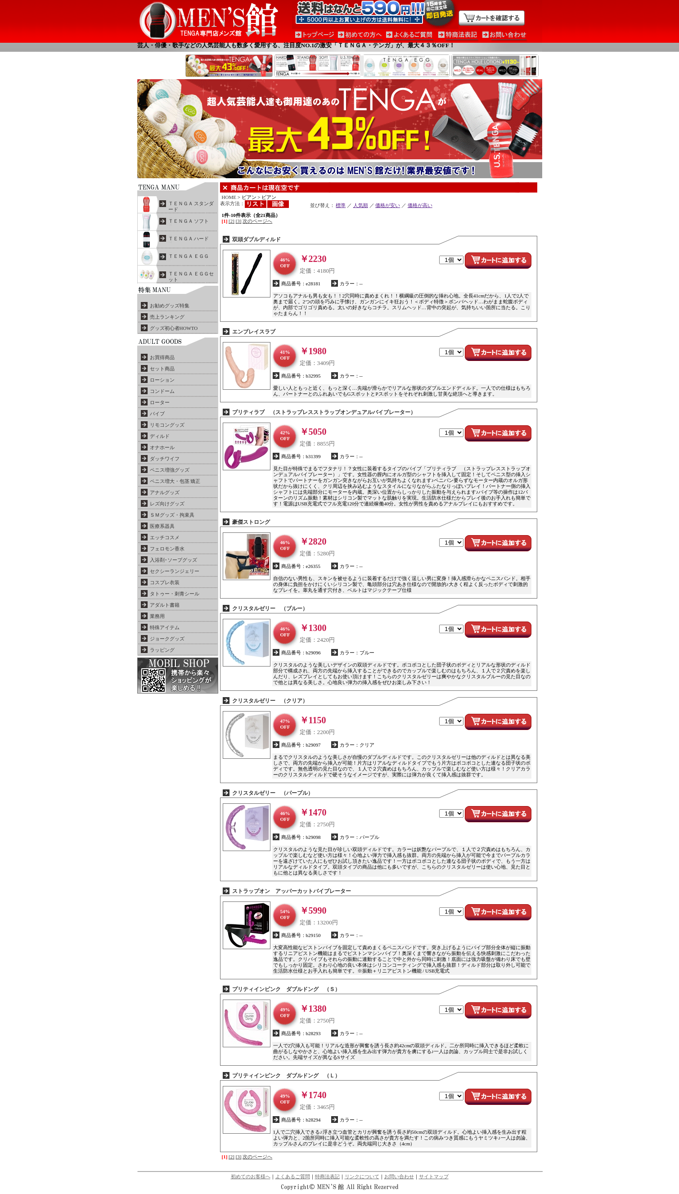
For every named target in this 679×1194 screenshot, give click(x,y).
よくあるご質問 (292, 1176)
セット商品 (162, 368)
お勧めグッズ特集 (169, 305)
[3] (239, 221)
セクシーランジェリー (174, 571)
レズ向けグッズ (167, 503)
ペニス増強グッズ (169, 470)
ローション (162, 380)
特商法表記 (327, 1176)
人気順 (360, 205)
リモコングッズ (167, 425)
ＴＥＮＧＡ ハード (188, 238)
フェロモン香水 (167, 548)
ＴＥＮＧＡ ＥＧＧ (188, 256)
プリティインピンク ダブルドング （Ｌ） (286, 1075)
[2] (231, 221)
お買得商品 (162, 357)
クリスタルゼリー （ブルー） (270, 608)
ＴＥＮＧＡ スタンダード (191, 206)
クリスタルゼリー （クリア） (270, 701)
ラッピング (162, 650)
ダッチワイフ (165, 458)
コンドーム (162, 391)
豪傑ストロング (251, 522)
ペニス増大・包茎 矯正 (175, 481)
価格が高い (420, 205)
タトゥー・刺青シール (174, 593)
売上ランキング (167, 317)
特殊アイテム (165, 627)
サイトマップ (434, 1176)
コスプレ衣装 (165, 582)
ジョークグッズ (167, 638)
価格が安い (387, 205)
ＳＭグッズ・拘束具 (172, 515)
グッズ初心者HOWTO (174, 328)
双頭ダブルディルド (256, 239)
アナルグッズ (165, 492)
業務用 (157, 616)
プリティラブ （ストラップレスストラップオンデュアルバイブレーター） (324, 412)
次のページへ (257, 221)
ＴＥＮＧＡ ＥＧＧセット (191, 276)
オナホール (162, 447)
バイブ (157, 413)
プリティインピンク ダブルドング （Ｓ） (286, 989)
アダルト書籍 (165, 605)
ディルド (160, 436)
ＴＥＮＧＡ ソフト (188, 221)
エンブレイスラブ (253, 332)
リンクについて (362, 1176)
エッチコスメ (165, 537)
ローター (160, 402)
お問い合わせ (399, 1176)
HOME (229, 197)
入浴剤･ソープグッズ (173, 560)
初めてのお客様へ (250, 1176)
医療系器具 (162, 526)
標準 (341, 205)
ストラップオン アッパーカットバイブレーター (291, 891)
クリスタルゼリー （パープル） (272, 793)
